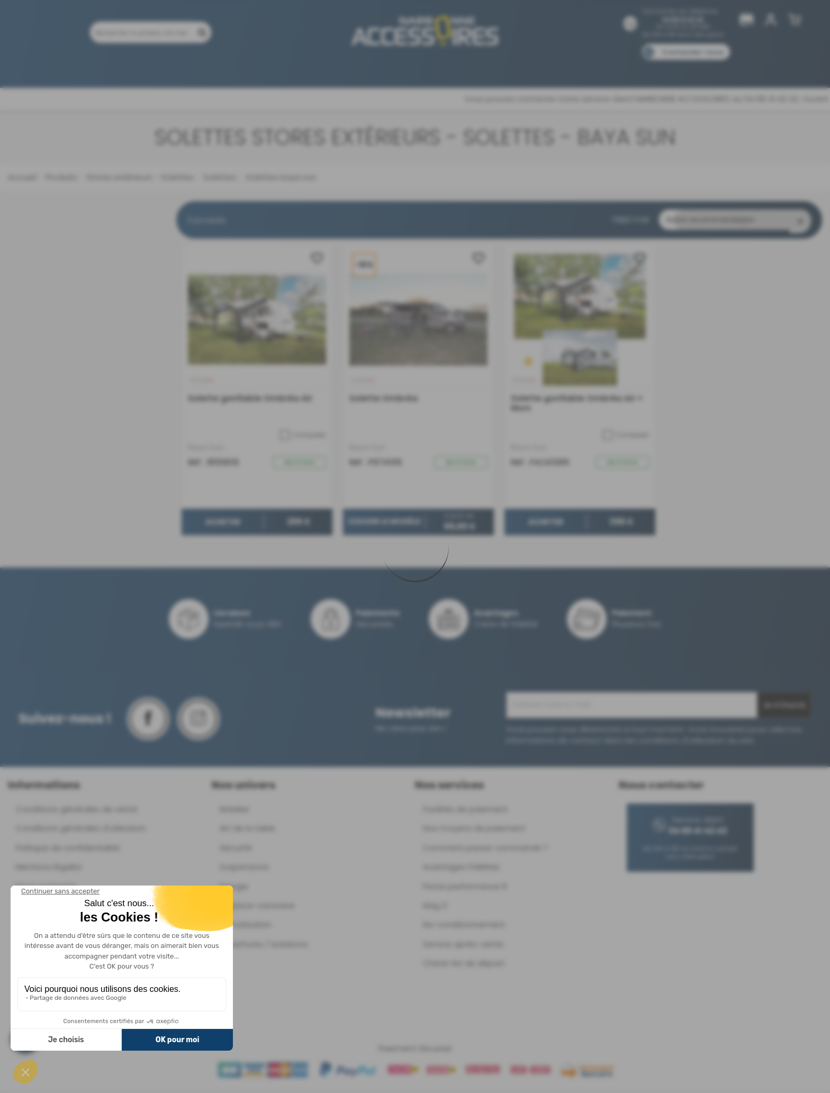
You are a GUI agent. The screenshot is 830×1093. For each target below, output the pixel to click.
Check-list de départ (463, 965)
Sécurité (236, 850)
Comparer (303, 437)
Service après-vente (463, 946)
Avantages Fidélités (461, 869)
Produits (149, 67)
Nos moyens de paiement (474, 830)
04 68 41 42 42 (683, 19)
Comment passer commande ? (485, 850)
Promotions (203, 67)
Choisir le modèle (384, 525)
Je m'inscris (784, 707)
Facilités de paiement (465, 811)
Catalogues (563, 67)
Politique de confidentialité (68, 850)
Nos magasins (377, 67)
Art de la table (247, 830)
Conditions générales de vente (77, 811)
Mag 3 (435, 908)
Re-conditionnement (464, 927)
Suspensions (244, 869)
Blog (609, 67)
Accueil (22, 177)
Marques (435, 67)
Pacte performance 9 (465, 889)
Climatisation (246, 927)
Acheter (222, 525)
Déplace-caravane (257, 908)
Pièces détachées (664, 67)
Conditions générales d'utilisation (81, 830)
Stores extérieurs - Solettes (139, 177)
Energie (234, 889)
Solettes (218, 177)
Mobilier (234, 811)
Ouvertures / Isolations (264, 946)
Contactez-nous (693, 52)
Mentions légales (49, 869)
